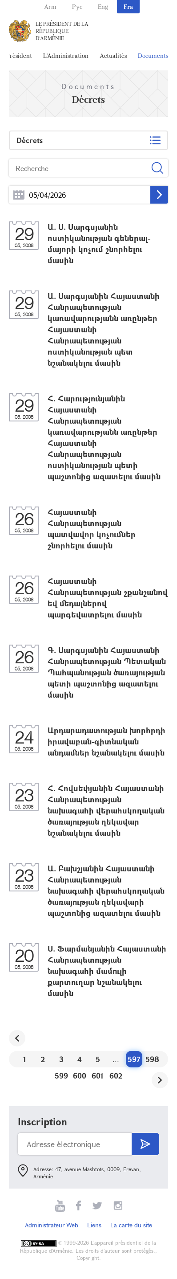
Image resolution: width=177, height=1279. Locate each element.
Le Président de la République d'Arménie (62, 30)
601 (98, 1075)
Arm (50, 6)
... (18, 195)
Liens (94, 1225)
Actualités (113, 55)
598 (152, 1059)
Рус (77, 6)
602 (115, 1075)
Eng (103, 6)
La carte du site (131, 1225)
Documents (153, 55)
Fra (128, 6)
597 (134, 1059)
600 (79, 1075)
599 (61, 1075)
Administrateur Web (51, 1225)
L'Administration (65, 55)
